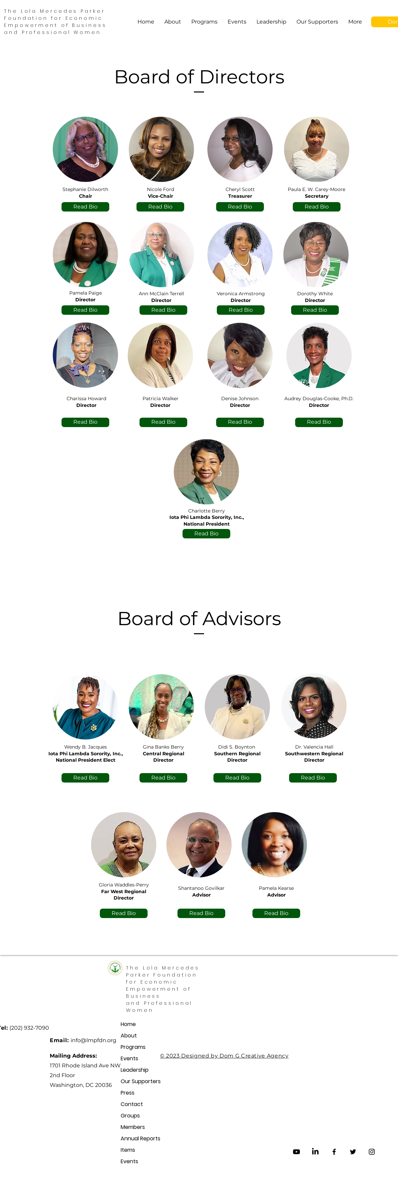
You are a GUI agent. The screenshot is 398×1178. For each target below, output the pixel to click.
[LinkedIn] (315, 1152)
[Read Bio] (85, 207)
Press (127, 1093)
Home (128, 1024)
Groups (130, 1115)
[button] (204, 21)
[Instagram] (372, 1152)
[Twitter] (353, 1152)
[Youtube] (296, 1152)
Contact (130, 1104)
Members (130, 1127)
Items (128, 1150)
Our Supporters (130, 1081)
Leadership (130, 1070)
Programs (130, 1047)
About (129, 1035)
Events (129, 1058)
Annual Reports (130, 1138)
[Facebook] (334, 1152)
